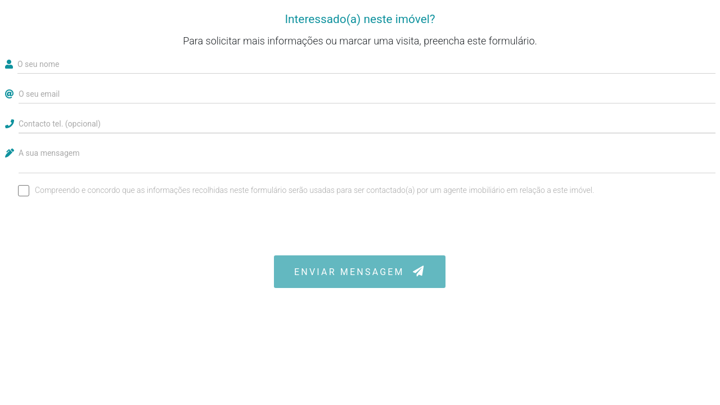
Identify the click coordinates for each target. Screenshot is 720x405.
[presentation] (360, 226)
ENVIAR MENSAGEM (359, 271)
